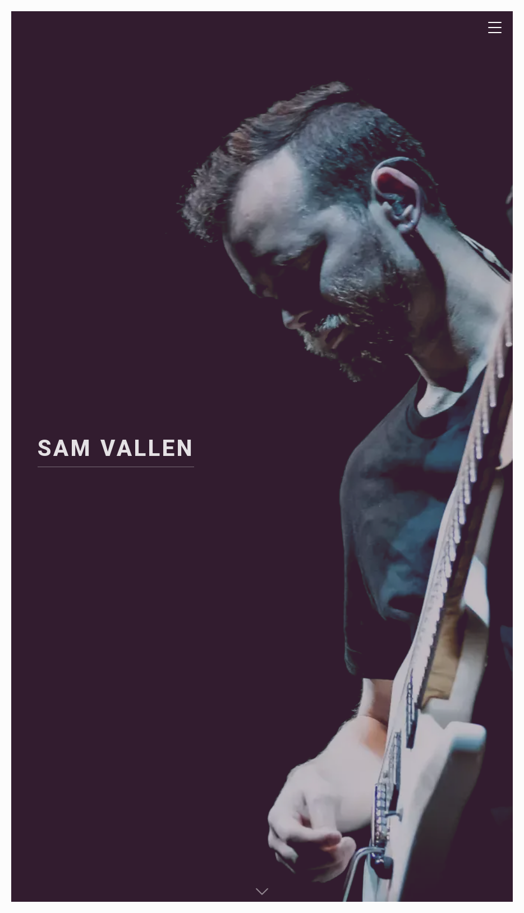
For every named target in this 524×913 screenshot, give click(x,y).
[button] (262, 890)
